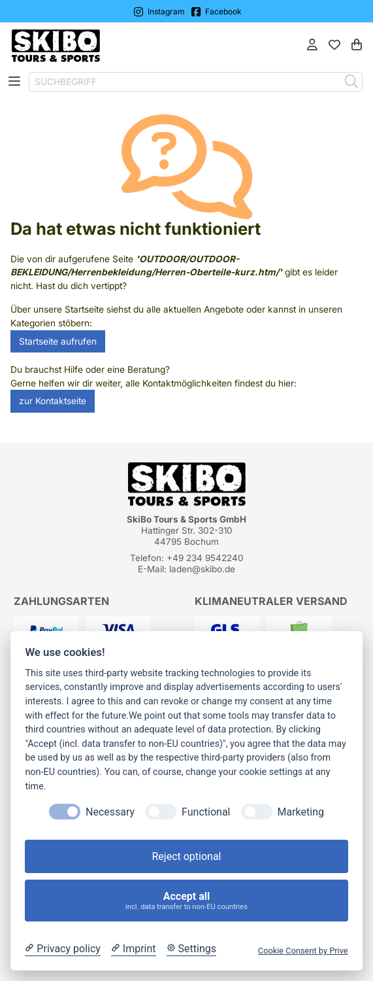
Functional (206, 812)
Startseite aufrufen (58, 341)
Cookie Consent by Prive (303, 950)
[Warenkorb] (357, 46)
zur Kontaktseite (52, 401)
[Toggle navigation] (14, 82)
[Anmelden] (312, 46)
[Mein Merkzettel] (334, 46)
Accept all (187, 901)
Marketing (301, 812)
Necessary (110, 812)
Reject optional (186, 856)
